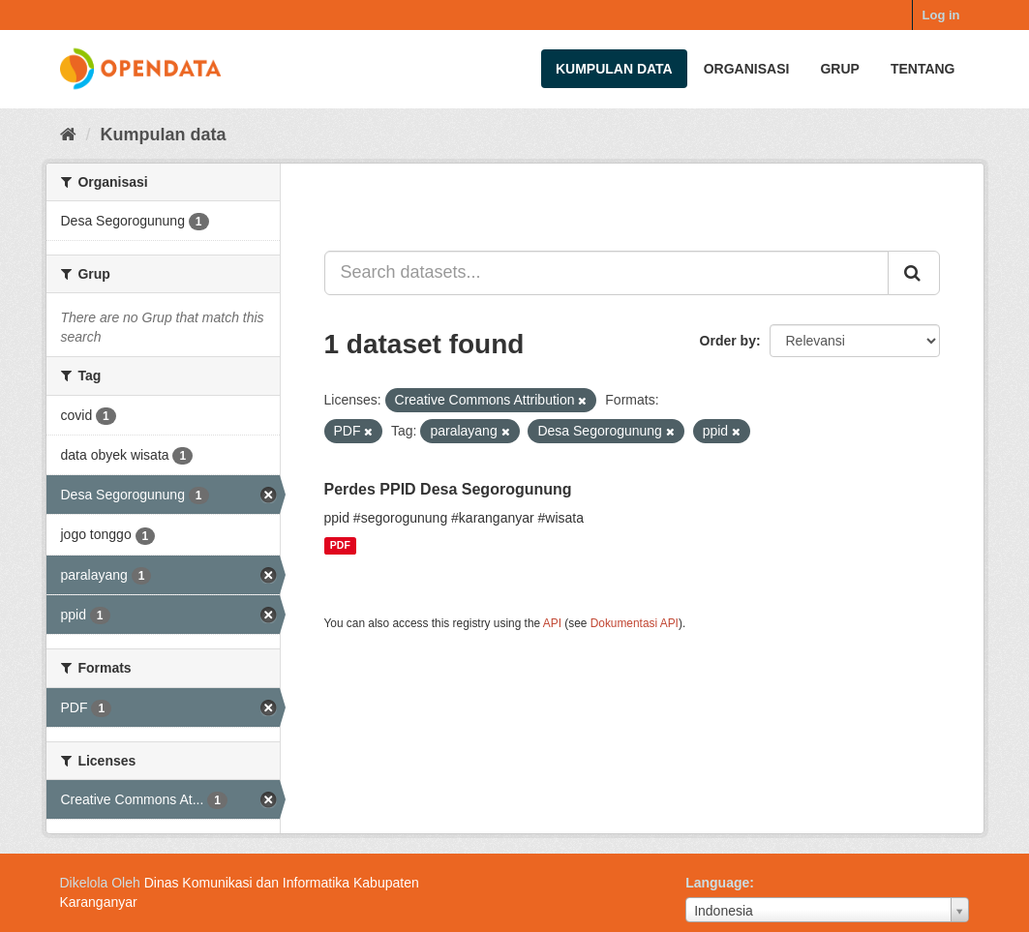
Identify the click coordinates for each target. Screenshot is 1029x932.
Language (717, 882)
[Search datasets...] (606, 273)
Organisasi (747, 68)
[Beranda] (68, 134)
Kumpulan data (614, 68)
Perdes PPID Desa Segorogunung (448, 489)
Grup (839, 68)
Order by (728, 340)
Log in (941, 15)
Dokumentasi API (634, 623)
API (552, 623)
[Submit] (914, 273)
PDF (340, 546)
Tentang (923, 68)
